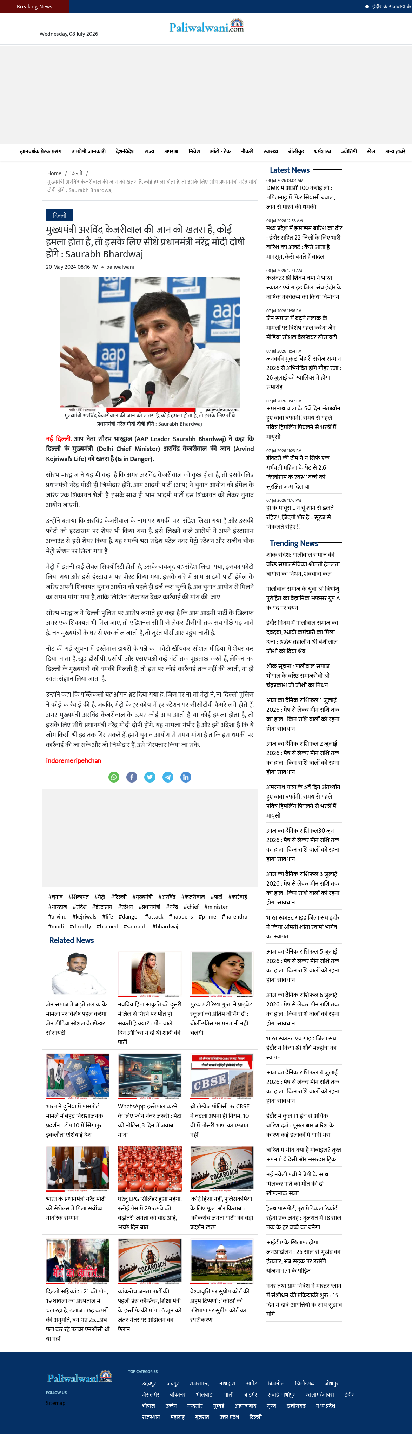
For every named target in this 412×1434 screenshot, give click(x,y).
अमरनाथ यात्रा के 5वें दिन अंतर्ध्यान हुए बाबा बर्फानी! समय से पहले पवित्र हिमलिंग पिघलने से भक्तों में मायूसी (303, 422)
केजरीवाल (195, 897)
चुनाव (57, 897)
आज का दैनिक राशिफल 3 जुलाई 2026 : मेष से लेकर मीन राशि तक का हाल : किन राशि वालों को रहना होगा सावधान (302, 888)
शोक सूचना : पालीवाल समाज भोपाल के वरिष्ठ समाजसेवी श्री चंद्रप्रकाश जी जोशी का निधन (298, 676)
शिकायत (80, 897)
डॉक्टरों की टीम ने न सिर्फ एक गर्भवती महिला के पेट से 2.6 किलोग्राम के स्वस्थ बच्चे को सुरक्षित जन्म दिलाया (298, 472)
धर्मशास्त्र (322, 152)
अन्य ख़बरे (395, 152)
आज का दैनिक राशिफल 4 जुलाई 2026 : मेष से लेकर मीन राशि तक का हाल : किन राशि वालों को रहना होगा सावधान (302, 1086)
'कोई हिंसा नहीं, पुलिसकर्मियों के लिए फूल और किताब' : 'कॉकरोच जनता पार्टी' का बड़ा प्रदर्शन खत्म (221, 1213)
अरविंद (168, 897)
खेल (371, 152)
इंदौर (349, 1395)
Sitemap (56, 1403)
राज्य (149, 152)
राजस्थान (151, 1417)
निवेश (194, 152)
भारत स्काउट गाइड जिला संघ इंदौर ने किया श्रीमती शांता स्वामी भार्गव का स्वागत (303, 927)
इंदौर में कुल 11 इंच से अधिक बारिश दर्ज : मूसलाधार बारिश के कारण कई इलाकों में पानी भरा (300, 1125)
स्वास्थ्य (271, 152)
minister (218, 907)
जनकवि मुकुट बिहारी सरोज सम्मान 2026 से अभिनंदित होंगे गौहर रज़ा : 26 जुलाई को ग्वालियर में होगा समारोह (303, 373)
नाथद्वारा (227, 1383)
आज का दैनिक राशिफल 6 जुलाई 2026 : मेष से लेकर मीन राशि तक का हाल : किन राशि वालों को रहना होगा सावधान (302, 1009)
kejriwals (86, 917)
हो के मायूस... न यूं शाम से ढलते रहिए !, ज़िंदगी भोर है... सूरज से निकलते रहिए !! (300, 517)
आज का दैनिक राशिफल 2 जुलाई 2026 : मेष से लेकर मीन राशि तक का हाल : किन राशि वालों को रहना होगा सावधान (302, 758)
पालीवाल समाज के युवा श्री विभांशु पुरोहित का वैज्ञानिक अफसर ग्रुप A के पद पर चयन (303, 598)
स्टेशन (127, 907)
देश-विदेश (125, 152)
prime (209, 917)
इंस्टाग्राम (103, 907)
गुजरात (202, 1417)
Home (54, 173)
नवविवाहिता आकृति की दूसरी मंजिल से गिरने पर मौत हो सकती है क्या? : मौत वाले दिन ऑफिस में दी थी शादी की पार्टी (149, 1023)
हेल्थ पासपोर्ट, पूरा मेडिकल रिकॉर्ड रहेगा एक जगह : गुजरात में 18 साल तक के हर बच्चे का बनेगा (303, 1218)
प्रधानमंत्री (151, 907)
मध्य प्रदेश (325, 1406)
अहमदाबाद (245, 1406)
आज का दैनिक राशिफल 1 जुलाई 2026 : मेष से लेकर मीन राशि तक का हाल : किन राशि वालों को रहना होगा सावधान (302, 714)
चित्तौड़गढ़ (304, 1383)
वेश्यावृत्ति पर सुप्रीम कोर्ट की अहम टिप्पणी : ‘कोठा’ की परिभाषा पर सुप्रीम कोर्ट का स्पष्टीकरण (220, 1305)
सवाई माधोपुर (281, 1395)
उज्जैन (171, 1406)
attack (155, 917)
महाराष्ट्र (178, 1417)
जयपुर (173, 1383)
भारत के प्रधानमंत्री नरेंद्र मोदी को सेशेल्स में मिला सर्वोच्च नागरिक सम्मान (76, 1208)
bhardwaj (167, 927)
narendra (236, 917)
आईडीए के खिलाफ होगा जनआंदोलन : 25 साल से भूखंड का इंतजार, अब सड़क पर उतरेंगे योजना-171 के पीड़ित (303, 1256)
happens (182, 917)
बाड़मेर (250, 1395)
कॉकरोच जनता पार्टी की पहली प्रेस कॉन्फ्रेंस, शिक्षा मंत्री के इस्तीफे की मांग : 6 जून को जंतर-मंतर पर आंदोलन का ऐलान (149, 1310)
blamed (109, 927)
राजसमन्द (199, 1383)
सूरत (271, 1406)
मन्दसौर (195, 1406)
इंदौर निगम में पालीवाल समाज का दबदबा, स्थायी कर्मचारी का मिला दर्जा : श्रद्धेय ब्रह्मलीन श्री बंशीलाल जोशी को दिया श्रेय (302, 637)
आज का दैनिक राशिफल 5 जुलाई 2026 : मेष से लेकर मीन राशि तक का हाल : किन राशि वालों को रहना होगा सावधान (302, 966)
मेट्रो (101, 897)
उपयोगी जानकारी (89, 152)
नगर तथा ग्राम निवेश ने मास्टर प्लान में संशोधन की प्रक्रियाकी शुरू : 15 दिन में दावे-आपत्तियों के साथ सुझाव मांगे (304, 1300)
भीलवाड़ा (205, 1395)
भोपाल (148, 1406)
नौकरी (247, 152)
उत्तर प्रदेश (229, 1417)
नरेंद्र (174, 907)
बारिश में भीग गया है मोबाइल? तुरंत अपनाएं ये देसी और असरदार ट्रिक (303, 1155)
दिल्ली (76, 173)
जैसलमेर (150, 1395)
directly (82, 927)
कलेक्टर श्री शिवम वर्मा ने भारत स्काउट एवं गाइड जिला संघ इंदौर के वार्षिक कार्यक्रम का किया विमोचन (304, 287)
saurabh (137, 927)
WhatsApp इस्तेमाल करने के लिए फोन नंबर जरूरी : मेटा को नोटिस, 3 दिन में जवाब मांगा (149, 1120)
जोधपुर (332, 1383)
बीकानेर (178, 1395)
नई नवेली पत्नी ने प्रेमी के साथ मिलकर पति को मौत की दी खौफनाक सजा (297, 1184)
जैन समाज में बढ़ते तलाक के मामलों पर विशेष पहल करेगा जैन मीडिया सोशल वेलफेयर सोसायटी (76, 1018)
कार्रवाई (239, 897)
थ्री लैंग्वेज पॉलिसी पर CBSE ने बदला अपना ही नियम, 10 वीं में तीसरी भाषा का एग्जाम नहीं (220, 1120)
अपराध (171, 152)
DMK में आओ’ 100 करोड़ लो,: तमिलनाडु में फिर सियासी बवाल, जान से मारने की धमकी (300, 197)
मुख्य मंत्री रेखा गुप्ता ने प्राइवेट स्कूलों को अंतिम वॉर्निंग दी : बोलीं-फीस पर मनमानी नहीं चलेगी (221, 1018)
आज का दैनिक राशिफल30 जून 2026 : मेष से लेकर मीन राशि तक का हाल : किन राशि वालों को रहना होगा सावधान (302, 845)
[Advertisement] (206, 95)
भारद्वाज (59, 907)
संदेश (81, 907)
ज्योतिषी (349, 152)
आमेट (251, 1383)
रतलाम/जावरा (320, 1395)
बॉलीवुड (296, 152)
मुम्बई (218, 1406)
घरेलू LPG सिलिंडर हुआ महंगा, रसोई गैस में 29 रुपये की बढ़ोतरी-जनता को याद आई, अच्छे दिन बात (149, 1213)
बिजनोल (276, 1383)
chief (193, 907)
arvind (59, 917)
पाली (229, 1395)
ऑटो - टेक (220, 152)
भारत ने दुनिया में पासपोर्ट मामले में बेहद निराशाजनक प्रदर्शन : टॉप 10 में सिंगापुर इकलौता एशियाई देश (74, 1120)
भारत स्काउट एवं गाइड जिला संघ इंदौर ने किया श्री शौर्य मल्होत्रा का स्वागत (301, 1048)
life (109, 917)
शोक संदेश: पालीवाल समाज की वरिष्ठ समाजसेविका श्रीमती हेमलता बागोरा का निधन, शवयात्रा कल (303, 564)
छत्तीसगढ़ (296, 1406)
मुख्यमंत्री (144, 897)
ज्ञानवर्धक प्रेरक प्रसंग (40, 152)
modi (58, 927)
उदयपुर (149, 1383)
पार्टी (218, 897)
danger (130, 917)
